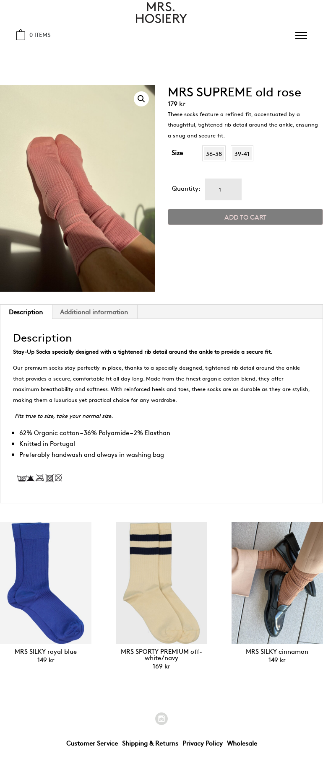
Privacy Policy (202, 742)
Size (177, 152)
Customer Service (92, 742)
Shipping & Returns (150, 742)
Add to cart (245, 216)
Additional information (94, 311)
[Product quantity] (223, 189)
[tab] (94, 312)
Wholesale (242, 742)
